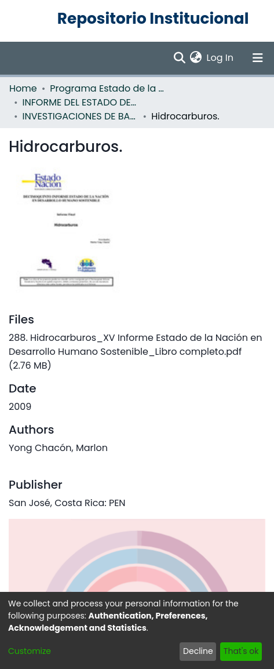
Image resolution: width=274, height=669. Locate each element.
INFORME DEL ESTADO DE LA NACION (80, 102)
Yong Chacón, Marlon (58, 448)
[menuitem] (196, 58)
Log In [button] (221, 57)
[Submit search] (179, 58)
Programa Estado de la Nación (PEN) (108, 88)
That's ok (241, 651)
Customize (29, 651)
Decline (198, 651)
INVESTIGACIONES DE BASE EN (80, 116)
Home (23, 88)
